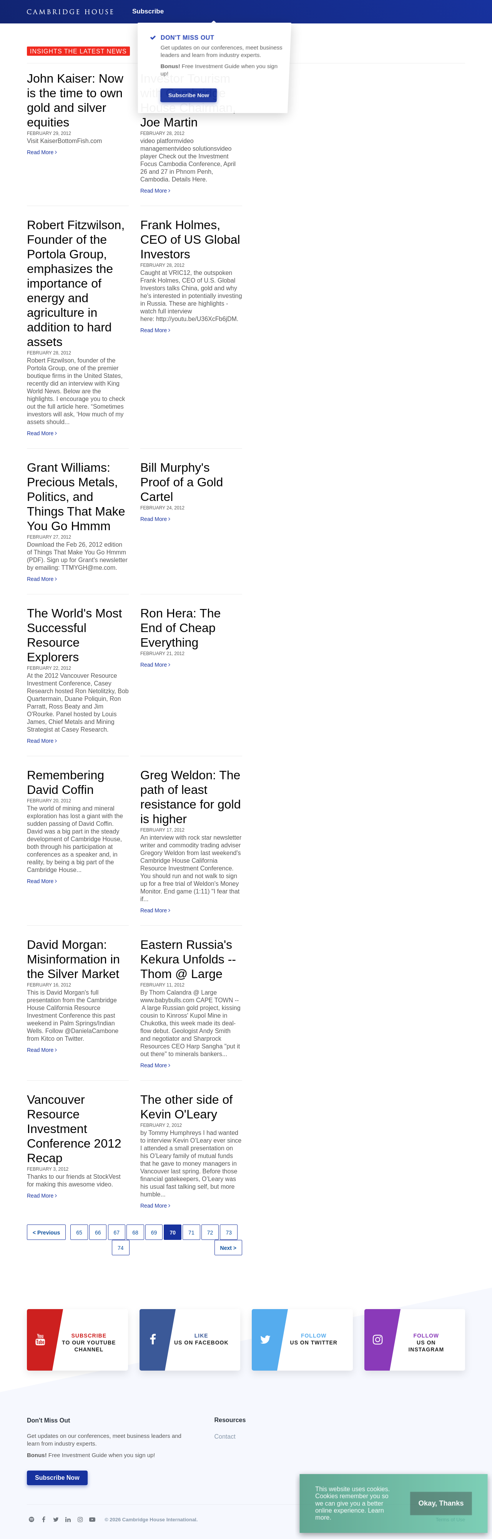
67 (117, 1233)
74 (121, 1248)
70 (173, 1233)
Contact (225, 1436)
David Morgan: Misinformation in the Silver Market (73, 959)
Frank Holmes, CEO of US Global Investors (190, 239)
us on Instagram (426, 1343)
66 (98, 1233)
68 (135, 1233)
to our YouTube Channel (89, 1343)
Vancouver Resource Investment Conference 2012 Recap (74, 1129)
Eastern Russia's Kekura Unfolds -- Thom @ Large (188, 959)
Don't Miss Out (111, 1440)
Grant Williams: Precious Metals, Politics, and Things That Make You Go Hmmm (76, 497)
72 (210, 1233)
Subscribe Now (57, 1477)
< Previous (46, 1233)
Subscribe (148, 11)
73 (229, 1233)
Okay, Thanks (430, 1510)
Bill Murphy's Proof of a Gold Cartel (181, 482)
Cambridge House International (159, 1519)
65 (79, 1233)
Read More (42, 152)
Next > (228, 1248)
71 (191, 1233)
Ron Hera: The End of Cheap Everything (180, 627)
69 (154, 1233)
